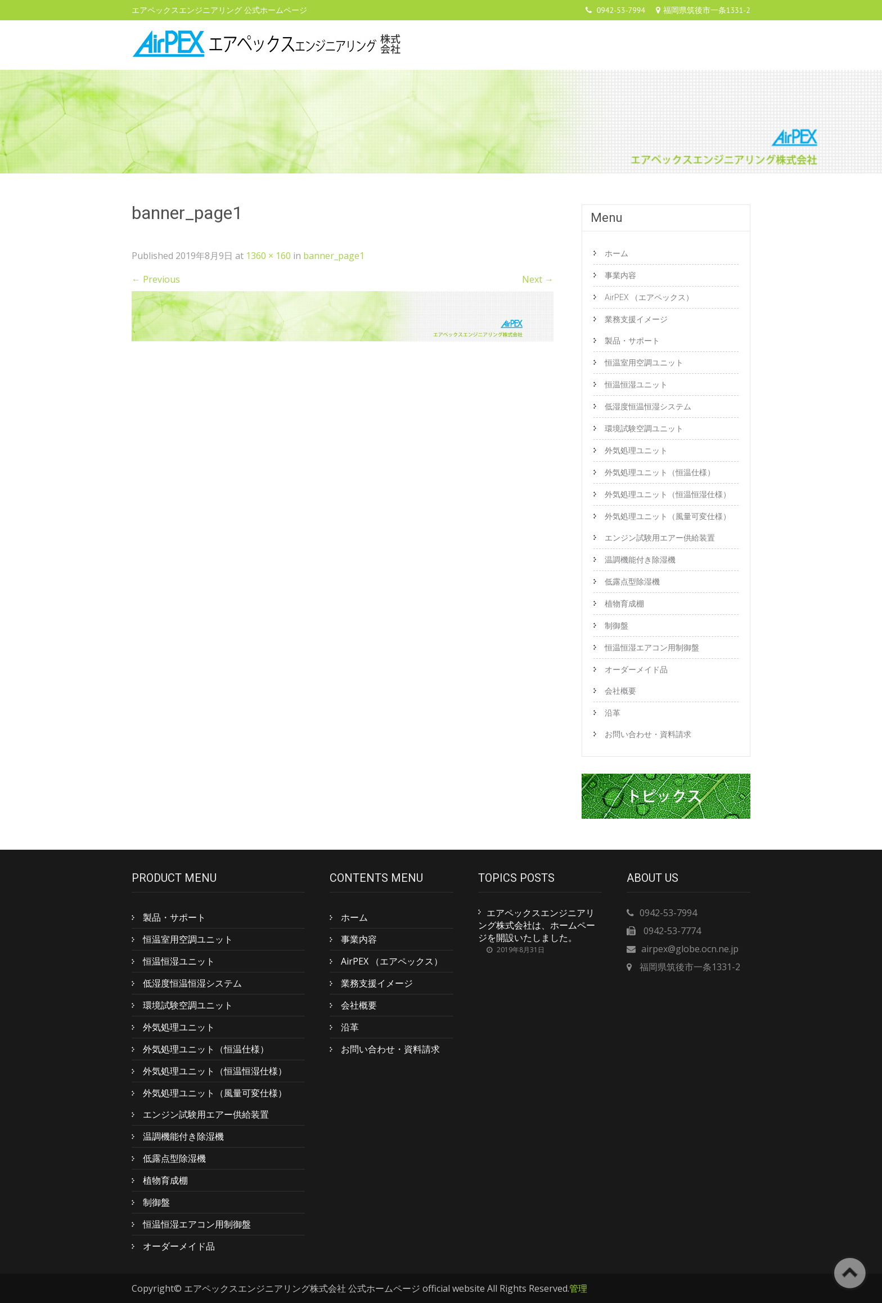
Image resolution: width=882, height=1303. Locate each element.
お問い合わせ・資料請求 (648, 734)
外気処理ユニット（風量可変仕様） (668, 516)
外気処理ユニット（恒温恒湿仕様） (668, 494)
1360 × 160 (268, 255)
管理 (578, 1288)
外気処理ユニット (636, 450)
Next (538, 279)
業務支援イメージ (636, 319)
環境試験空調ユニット (644, 428)
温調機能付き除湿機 (640, 559)
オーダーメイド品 (636, 669)
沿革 (612, 712)
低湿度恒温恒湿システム (648, 406)
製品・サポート (632, 340)
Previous (156, 279)
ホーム (616, 253)
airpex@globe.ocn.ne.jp (690, 949)
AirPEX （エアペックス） (649, 297)
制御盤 (616, 625)
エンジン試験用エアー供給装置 (660, 537)
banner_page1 (333, 255)
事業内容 (620, 275)
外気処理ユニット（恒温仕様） (660, 472)
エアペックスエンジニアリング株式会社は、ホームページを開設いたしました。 (536, 925)
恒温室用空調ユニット (644, 362)
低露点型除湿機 (632, 581)
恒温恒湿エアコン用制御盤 (652, 647)
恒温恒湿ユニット (636, 384)
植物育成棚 (624, 603)
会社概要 (620, 690)
